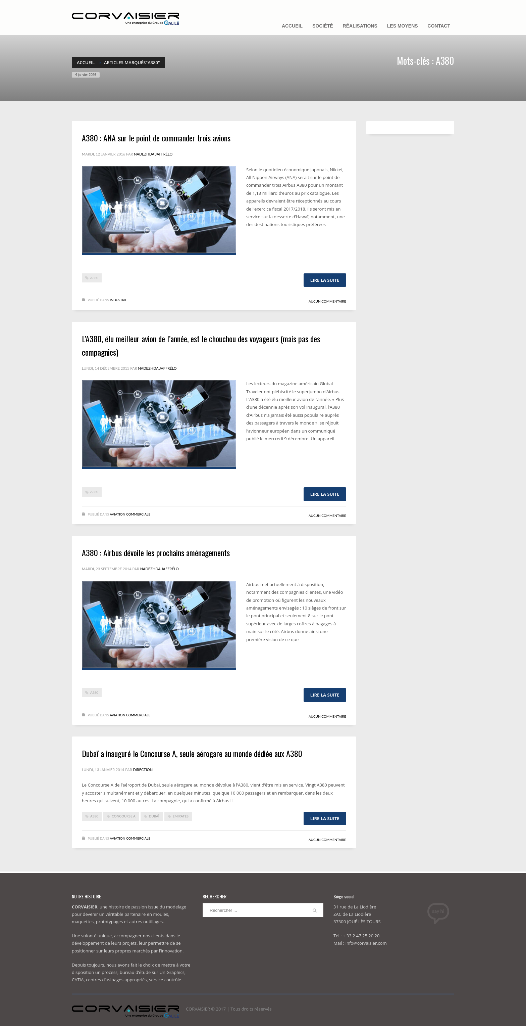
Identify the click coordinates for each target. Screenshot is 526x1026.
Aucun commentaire (327, 301)
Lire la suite (324, 280)
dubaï (154, 816)
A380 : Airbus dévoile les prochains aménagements (156, 552)
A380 (94, 278)
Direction (143, 769)
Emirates (181, 816)
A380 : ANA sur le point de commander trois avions (156, 138)
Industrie (118, 300)
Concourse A (124, 816)
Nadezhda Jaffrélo (153, 154)
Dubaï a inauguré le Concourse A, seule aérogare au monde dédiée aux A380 (192, 753)
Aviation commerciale (130, 514)
